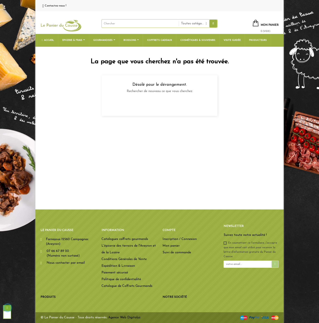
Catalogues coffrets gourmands (125, 239)
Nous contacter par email (66, 262)
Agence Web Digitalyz (124, 317)
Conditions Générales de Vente (124, 259)
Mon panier (171, 245)
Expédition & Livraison (118, 266)
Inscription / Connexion (180, 239)
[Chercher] (159, 104)
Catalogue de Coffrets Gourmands (127, 286)
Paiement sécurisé (115, 272)
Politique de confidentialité (121, 279)
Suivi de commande (177, 252)
